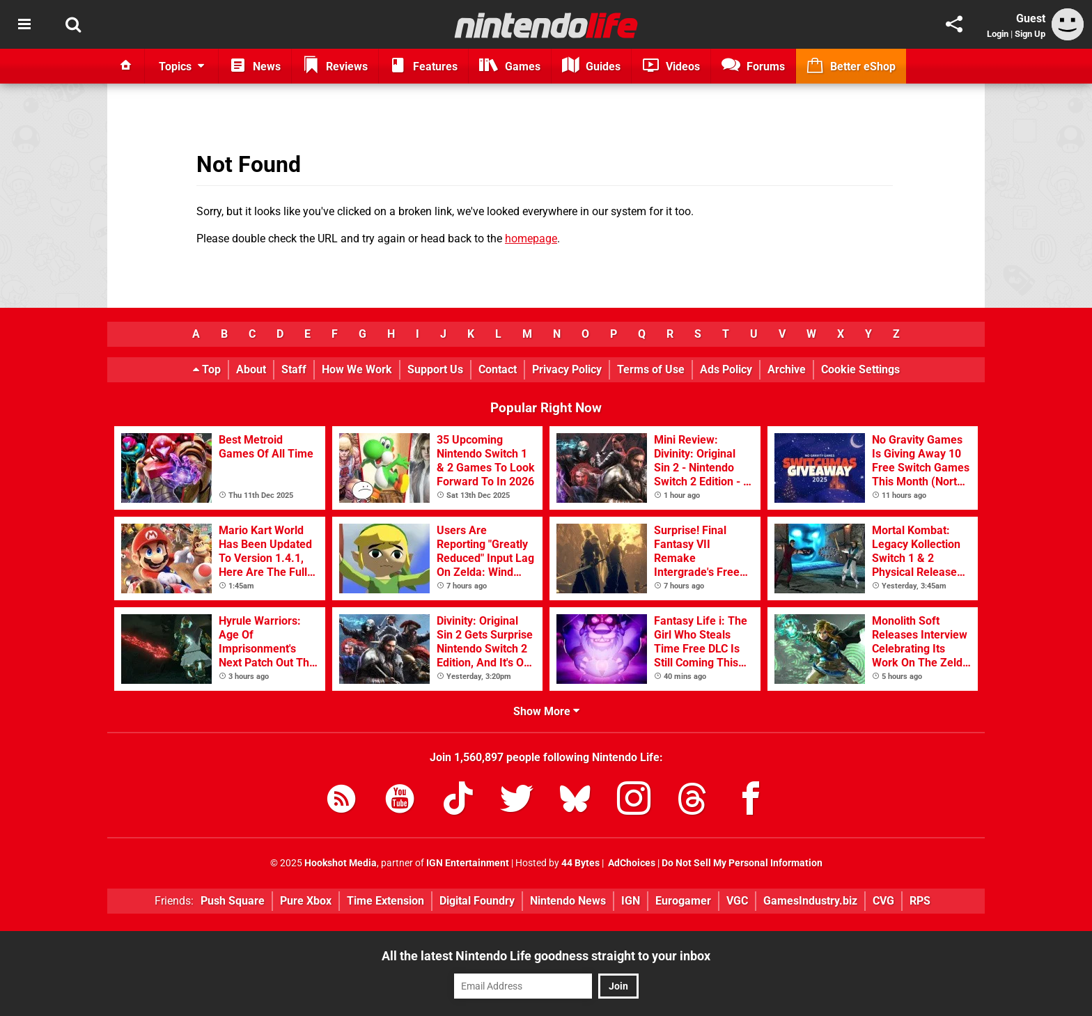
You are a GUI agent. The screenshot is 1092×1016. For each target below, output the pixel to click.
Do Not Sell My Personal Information (742, 863)
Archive (786, 369)
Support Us (435, 369)
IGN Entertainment (467, 863)
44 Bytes (580, 863)
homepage (531, 238)
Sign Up (1030, 34)
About (251, 369)
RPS (920, 900)
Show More (546, 711)
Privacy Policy (567, 369)
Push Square (233, 900)
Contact (497, 369)
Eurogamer (683, 900)
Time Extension (385, 900)
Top (207, 369)
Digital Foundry (477, 900)
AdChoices (630, 863)
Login (997, 34)
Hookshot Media (340, 863)
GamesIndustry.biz (810, 900)
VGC (737, 900)
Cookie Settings (860, 369)
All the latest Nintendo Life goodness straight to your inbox (546, 955)
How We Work (357, 369)
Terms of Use (651, 369)
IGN (630, 900)
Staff (293, 369)
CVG (883, 900)
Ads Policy (726, 369)
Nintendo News (568, 900)
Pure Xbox (306, 900)
